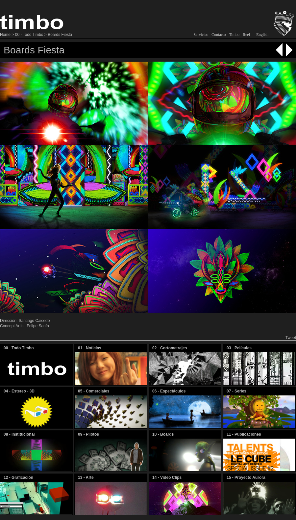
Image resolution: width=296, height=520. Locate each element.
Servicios (200, 34)
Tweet (290, 337)
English (262, 34)
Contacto (218, 34)
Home (5, 34)
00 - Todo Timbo (29, 34)
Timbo (234, 34)
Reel (246, 34)
